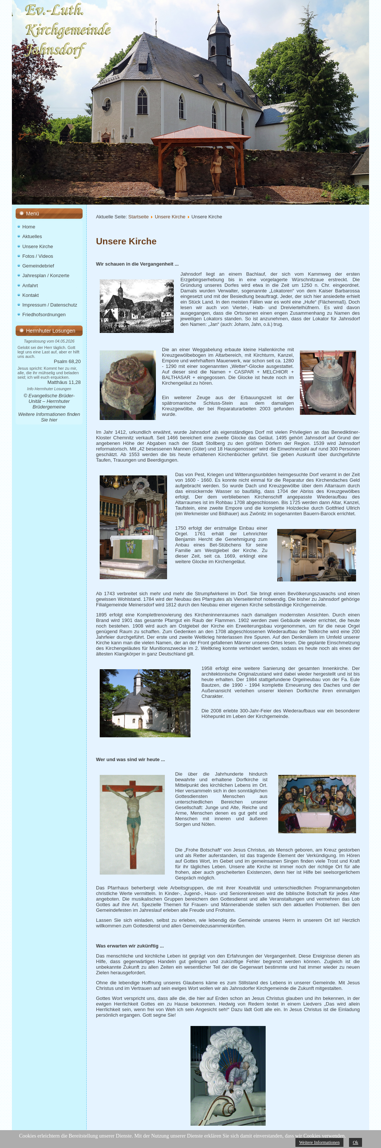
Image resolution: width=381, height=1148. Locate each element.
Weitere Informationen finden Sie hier (49, 417)
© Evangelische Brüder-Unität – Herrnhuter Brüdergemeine (48, 401)
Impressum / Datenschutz (49, 305)
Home (28, 227)
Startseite (138, 216)
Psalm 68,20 (67, 361)
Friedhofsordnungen (43, 314)
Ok (355, 1142)
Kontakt (30, 295)
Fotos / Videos (37, 256)
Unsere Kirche (37, 246)
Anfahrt (30, 285)
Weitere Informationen (319, 1142)
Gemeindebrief (38, 266)
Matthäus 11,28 (64, 382)
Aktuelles (32, 236)
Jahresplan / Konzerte (45, 275)
